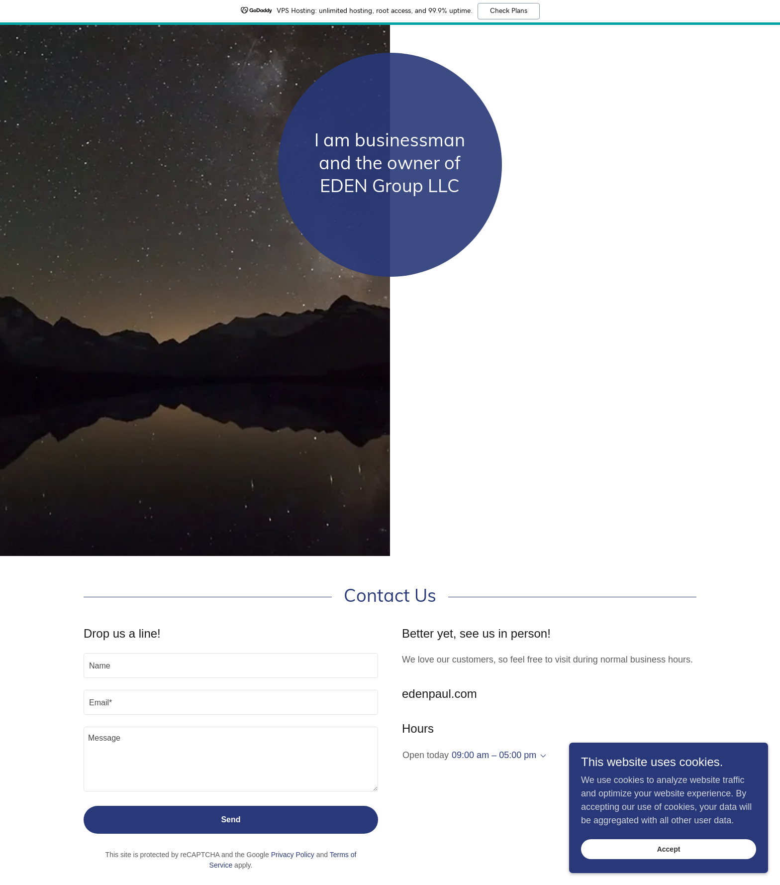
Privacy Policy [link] (292, 855)
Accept (669, 849)
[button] (541, 756)
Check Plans (508, 10)
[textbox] (231, 665)
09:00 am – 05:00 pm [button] (494, 755)
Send (230, 819)
